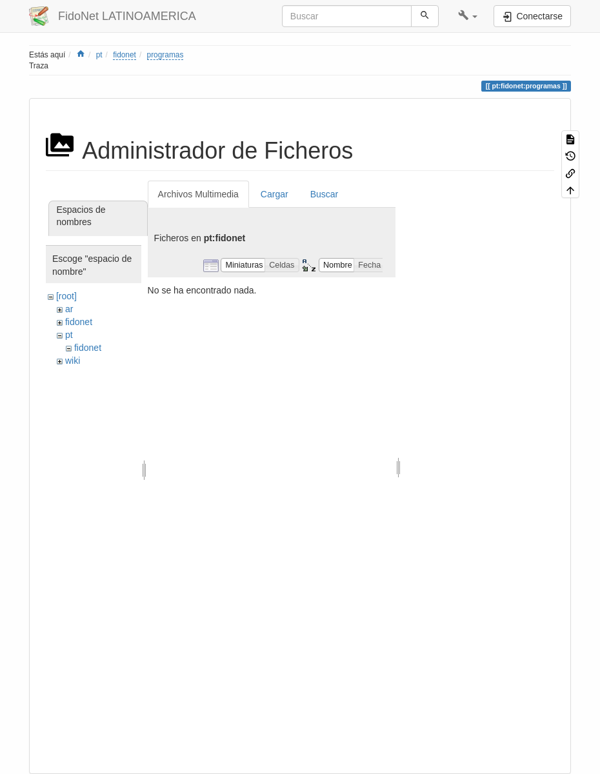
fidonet (124, 54)
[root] (66, 296)
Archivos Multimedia (198, 194)
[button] (468, 16)
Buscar (324, 194)
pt (99, 54)
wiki (72, 360)
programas (165, 54)
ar (69, 309)
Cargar (274, 194)
